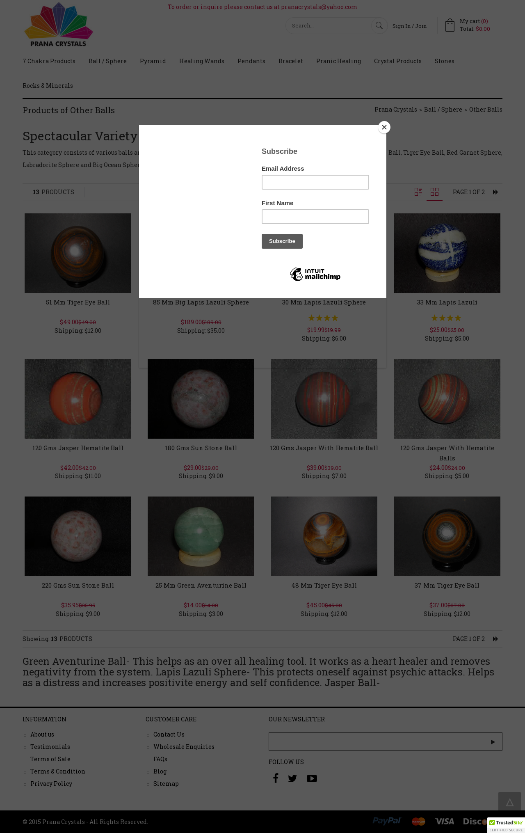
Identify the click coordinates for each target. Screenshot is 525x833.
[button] (506, 825)
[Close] (384, 127)
